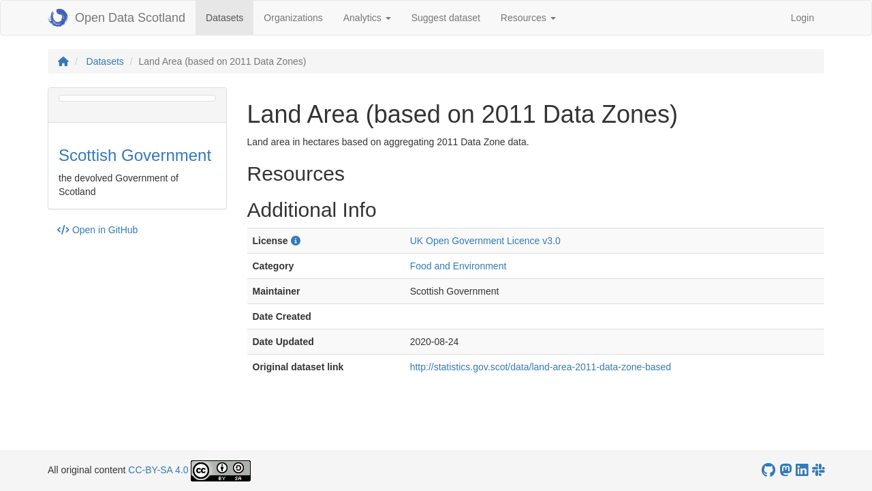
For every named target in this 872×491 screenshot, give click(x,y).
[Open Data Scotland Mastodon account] (785, 470)
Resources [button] (528, 17)
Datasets (229, 16)
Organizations (293, 17)
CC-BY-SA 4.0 (158, 469)
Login (802, 17)
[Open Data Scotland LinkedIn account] (802, 470)
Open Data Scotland (116, 18)
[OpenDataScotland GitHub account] (768, 470)
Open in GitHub (97, 229)
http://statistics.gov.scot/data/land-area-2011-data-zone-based (540, 366)
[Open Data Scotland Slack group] (818, 470)
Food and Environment (458, 266)
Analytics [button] (367, 17)
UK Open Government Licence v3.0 (485, 240)
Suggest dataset (445, 17)
